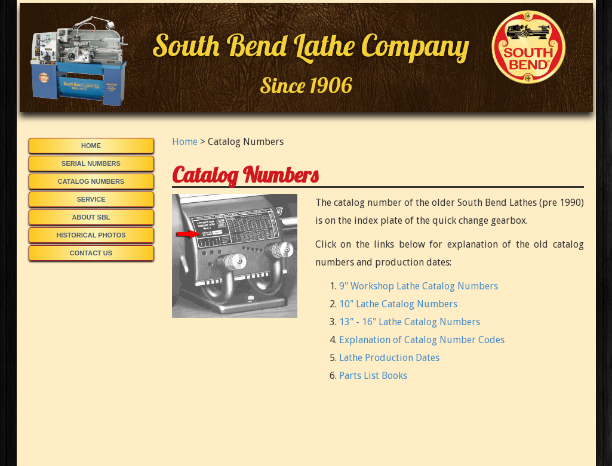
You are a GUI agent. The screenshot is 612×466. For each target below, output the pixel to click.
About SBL (91, 217)
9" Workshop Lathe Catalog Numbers (418, 286)
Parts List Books (373, 375)
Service (90, 199)
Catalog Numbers (91, 181)
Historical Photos (90, 235)
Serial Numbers (91, 163)
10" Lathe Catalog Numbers (398, 304)
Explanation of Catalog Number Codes (422, 339)
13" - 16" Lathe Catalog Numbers (409, 322)
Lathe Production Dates (389, 357)
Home (91, 145)
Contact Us (91, 253)
